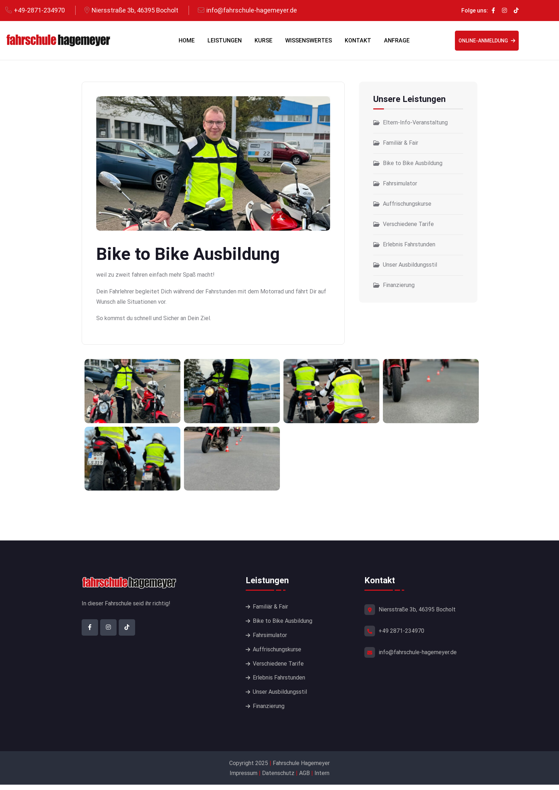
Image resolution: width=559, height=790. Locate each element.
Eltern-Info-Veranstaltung (415, 122)
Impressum (244, 778)
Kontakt (358, 40)
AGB (304, 778)
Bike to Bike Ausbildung (412, 163)
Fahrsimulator (400, 183)
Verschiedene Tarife (408, 224)
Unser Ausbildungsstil (410, 264)
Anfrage (397, 40)
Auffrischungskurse (407, 203)
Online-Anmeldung (486, 40)
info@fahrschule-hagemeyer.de (251, 10)
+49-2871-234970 (39, 10)
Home (187, 40)
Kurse (263, 40)
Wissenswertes (308, 40)
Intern (321, 778)
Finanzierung (399, 285)
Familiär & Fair (400, 142)
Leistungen (224, 40)
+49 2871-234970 (401, 630)
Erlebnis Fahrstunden (409, 244)
